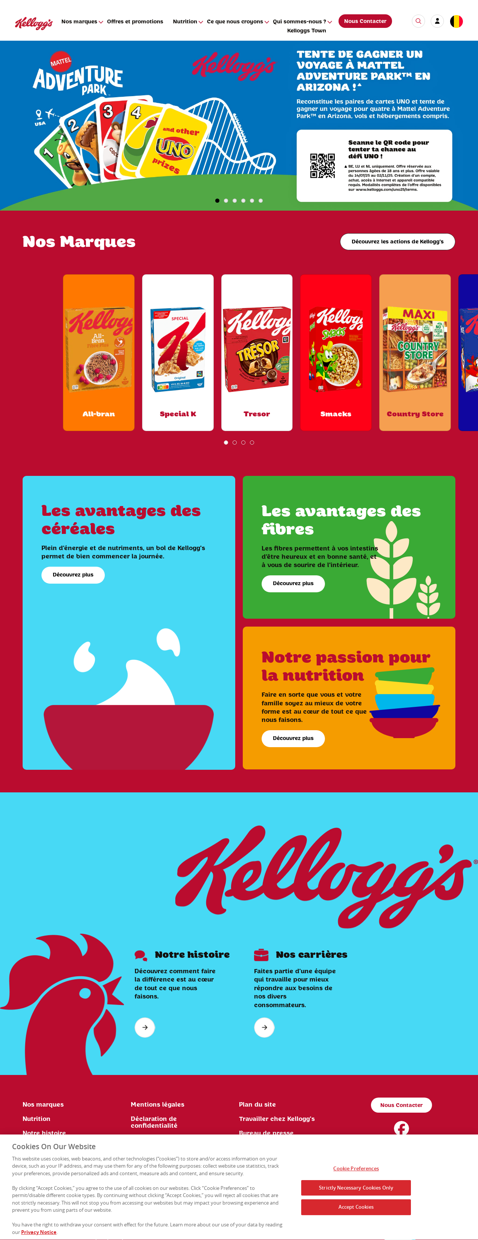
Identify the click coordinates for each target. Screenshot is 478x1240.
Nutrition (185, 21)
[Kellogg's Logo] (26, 33)
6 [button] (261, 201)
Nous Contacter (365, 21)
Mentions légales (157, 1105)
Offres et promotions (135, 21)
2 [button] (226, 201)
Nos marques (79, 21)
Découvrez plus (73, 575)
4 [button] (243, 201)
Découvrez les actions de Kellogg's (398, 242)
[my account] (437, 21)
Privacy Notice (39, 1234)
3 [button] (235, 201)
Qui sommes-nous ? (299, 21)
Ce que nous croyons (235, 21)
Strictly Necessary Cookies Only (356, 1189)
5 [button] (252, 201)
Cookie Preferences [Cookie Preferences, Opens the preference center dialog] (355, 1170)
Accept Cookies (356, 1209)
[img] (239, 126)
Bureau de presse (266, 1133)
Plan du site (257, 1105)
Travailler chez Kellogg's (277, 1119)
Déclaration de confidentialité (154, 1122)
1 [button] (217, 201)
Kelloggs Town (306, 31)
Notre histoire (44, 1133)
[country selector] (456, 22)
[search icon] (418, 21)
